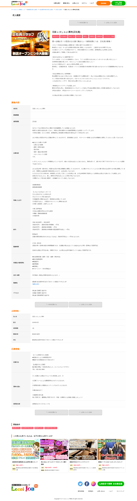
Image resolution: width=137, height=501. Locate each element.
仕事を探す (57, 3)
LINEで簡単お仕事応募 (118, 3)
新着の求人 (66, 3)
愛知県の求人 (16, 427)
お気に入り (75, 3)
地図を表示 (35, 284)
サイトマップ (120, 490)
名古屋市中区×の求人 (51, 427)
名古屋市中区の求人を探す (46, 9)
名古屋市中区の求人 (27, 427)
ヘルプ (92, 3)
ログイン (84, 3)
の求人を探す (58, 9)
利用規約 (90, 490)
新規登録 (103, 3)
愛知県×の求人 (39, 427)
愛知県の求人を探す (32, 9)
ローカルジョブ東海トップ (18, 9)
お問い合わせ (101, 490)
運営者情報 (81, 490)
